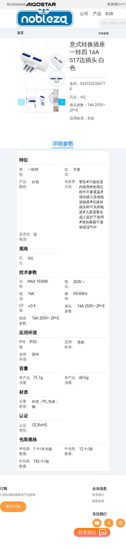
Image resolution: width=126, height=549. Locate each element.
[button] (61, 102)
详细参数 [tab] (62, 144)
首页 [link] (20, 33)
